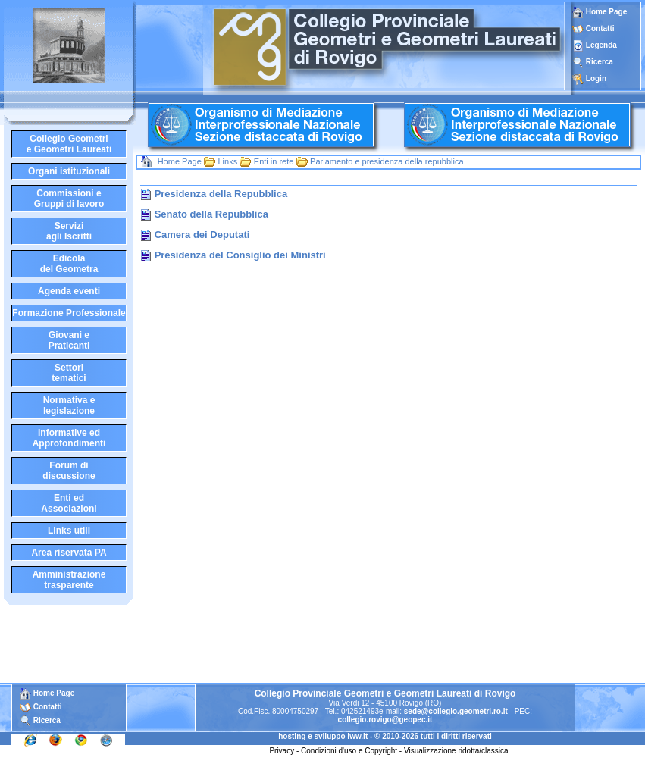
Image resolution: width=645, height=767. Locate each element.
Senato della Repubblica (211, 214)
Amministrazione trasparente (69, 579)
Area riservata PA (68, 552)
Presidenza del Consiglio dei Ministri (240, 255)
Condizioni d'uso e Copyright (349, 751)
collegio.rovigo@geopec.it (385, 719)
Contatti (600, 28)
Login (596, 78)
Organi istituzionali (69, 171)
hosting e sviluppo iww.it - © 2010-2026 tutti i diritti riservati (385, 736)
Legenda (601, 45)
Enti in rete (274, 161)
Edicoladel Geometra (69, 263)
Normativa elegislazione (69, 405)
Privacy (281, 751)
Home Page (599, 12)
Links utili (69, 530)
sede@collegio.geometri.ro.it (456, 711)
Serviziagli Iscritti (69, 231)
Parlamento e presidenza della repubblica (386, 161)
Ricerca (599, 62)
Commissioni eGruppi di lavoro (69, 198)
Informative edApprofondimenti (69, 438)
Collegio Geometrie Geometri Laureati (69, 144)
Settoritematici (69, 373)
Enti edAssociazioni (68, 503)
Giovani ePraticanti (69, 340)
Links (227, 161)
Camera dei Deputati (202, 234)
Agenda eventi (69, 291)
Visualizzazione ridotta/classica (456, 751)
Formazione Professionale (68, 313)
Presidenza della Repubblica (221, 193)
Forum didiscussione (68, 470)
